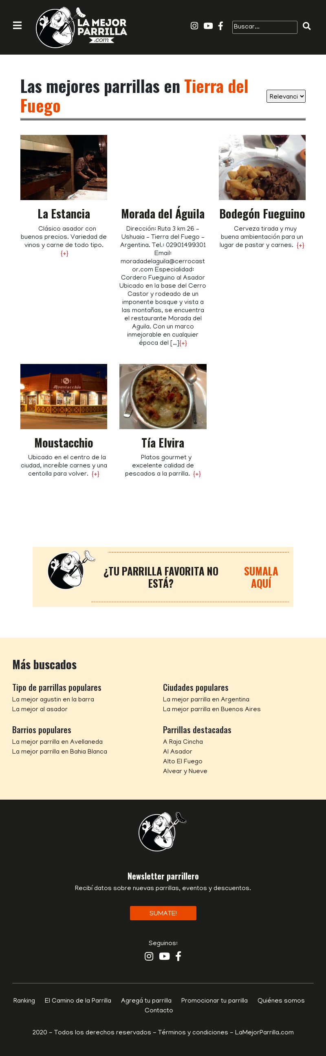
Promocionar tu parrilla (214, 1001)
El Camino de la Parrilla (78, 1001)
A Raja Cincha (183, 742)
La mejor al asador (40, 710)
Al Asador (177, 752)
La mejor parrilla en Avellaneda (57, 742)
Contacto (159, 1011)
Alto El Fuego (183, 762)
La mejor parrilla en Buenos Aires (212, 710)
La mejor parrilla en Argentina (206, 700)
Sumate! (163, 914)
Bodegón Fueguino (262, 213)
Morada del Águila (163, 213)
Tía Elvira (162, 442)
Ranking (24, 1001)
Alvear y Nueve (185, 772)
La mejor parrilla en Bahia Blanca (59, 752)
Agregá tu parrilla (146, 1001)
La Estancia (63, 213)
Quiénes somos (281, 1001)
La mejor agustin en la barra (53, 700)
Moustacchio (63, 442)
